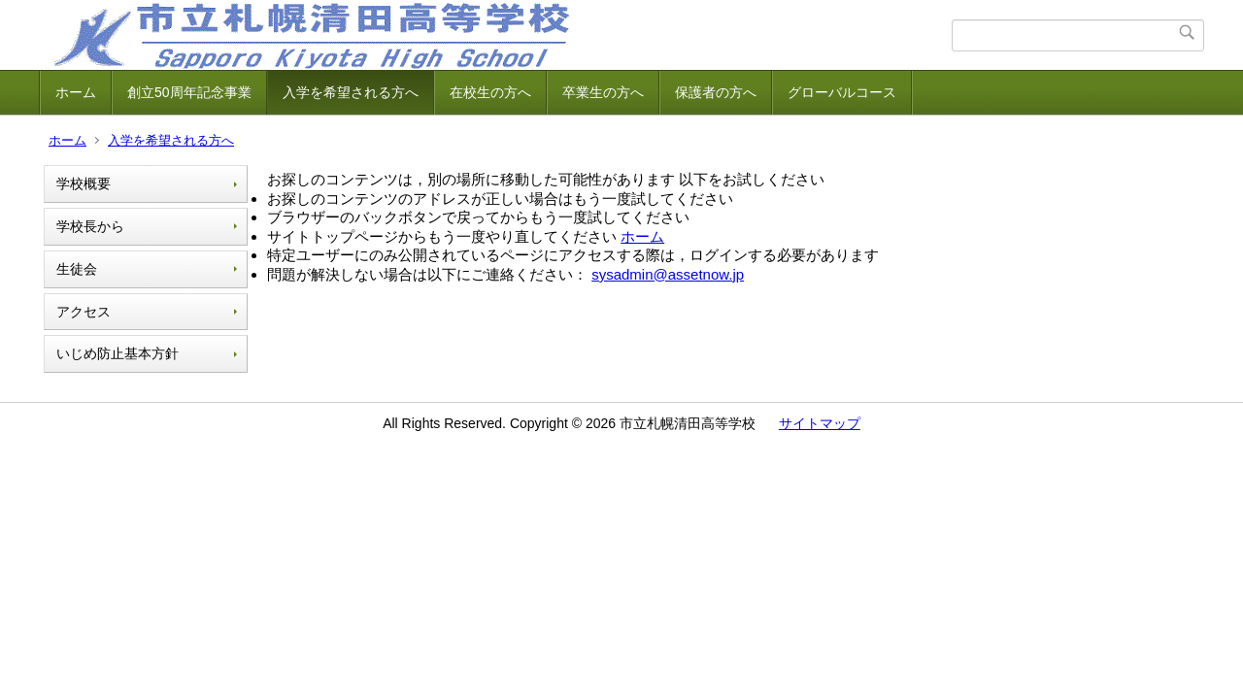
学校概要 (83, 183)
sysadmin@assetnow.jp (667, 274)
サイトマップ (819, 423)
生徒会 (76, 269)
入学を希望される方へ (351, 92)
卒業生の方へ (603, 92)
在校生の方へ (490, 92)
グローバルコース (842, 92)
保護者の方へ (715, 92)
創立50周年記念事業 (189, 92)
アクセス (83, 311)
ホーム (75, 92)
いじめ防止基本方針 (117, 353)
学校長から (90, 226)
